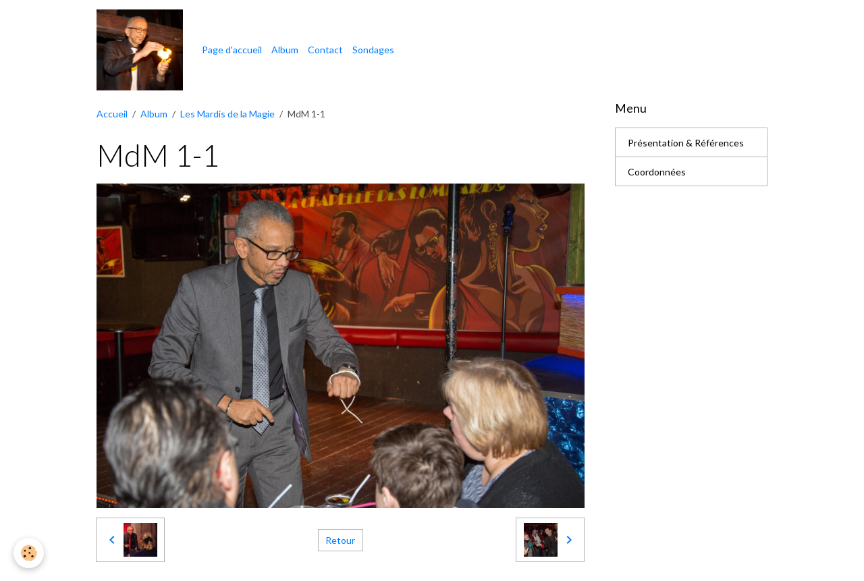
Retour (340, 540)
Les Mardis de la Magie (227, 113)
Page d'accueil (232, 49)
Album (284, 49)
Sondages (373, 49)
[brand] (142, 49)
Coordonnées (657, 171)
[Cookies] (29, 553)
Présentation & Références (686, 142)
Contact (325, 49)
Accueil (112, 113)
